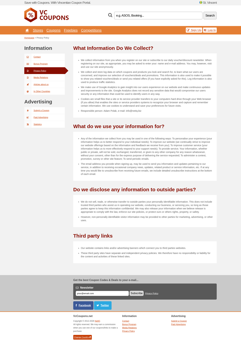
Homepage (29, 38)
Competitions (91, 30)
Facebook (85, 305)
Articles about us (36, 84)
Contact (32, 57)
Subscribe (137, 293)
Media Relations (36, 77)
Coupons (53, 30)
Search (210, 15)
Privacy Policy (35, 70)
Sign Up (194, 30)
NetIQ (97, 321)
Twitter (105, 305)
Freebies (71, 30)
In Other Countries (37, 91)
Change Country (82, 337)
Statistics (33, 124)
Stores (38, 30)
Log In (210, 30)
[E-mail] (102, 293)
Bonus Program (36, 63)
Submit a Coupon (36, 110)
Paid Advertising (36, 117)
